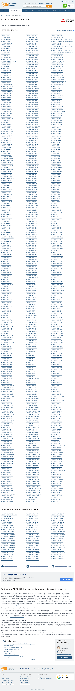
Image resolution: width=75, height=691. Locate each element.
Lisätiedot (33, 659)
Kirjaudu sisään (64, 1)
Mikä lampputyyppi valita (8, 684)
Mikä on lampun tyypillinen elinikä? (13, 647)
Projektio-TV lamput (25, 684)
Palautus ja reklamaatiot (26, 677)
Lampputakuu (5, 678)
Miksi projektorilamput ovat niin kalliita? (14, 657)
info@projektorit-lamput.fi (45, 3)
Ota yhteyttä (64, 657)
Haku (49, 6)
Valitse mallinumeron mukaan (64, 30)
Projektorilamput (7, 15)
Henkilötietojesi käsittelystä (45, 678)
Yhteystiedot (41, 677)
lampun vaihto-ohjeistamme (17, 617)
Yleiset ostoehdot (8, 651)
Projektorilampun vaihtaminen (11, 655)
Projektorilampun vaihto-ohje (11, 649)
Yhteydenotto (66, 579)
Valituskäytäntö (8, 653)
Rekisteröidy (71, 1)
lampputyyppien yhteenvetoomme (20, 605)
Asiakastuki (4, 677)
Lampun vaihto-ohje (7, 682)
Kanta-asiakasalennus (7, 680)
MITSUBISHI (5, 34)
